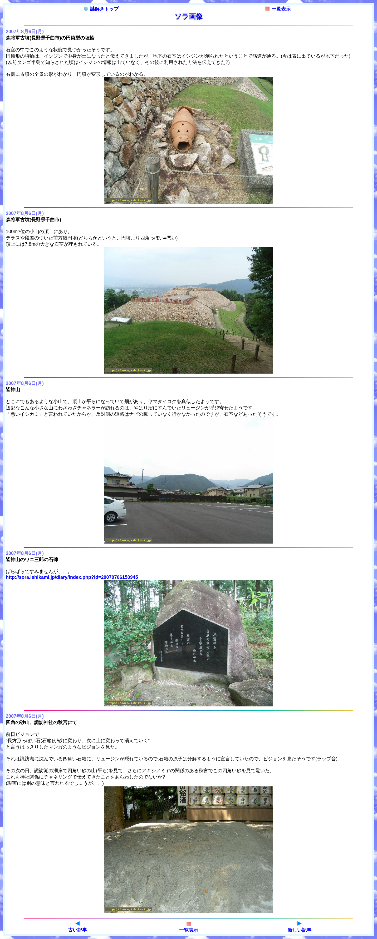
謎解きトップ (101, 9)
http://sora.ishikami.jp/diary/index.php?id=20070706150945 (72, 577)
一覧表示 (278, 9)
